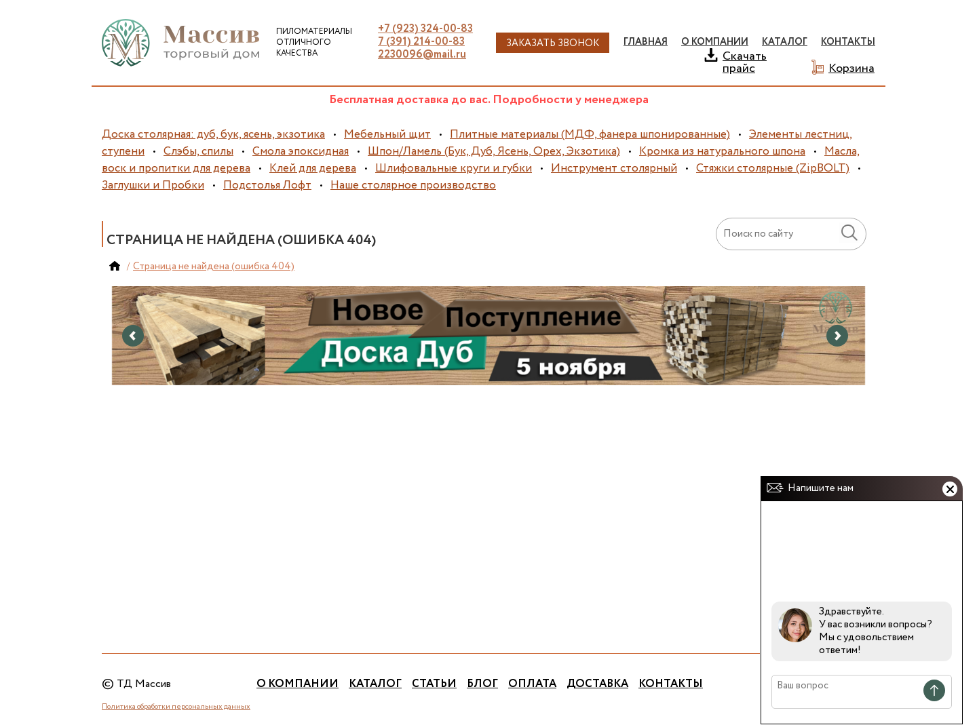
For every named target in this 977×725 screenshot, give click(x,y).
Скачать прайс (745, 61)
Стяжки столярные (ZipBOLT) (772, 168)
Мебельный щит (387, 134)
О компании (297, 684)
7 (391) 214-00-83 (421, 42)
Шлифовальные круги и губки (453, 168)
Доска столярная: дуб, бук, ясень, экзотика (213, 134)
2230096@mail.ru (422, 54)
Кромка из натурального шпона (722, 151)
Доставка (597, 684)
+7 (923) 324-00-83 (425, 29)
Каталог (375, 684)
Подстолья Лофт (267, 185)
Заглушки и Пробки (153, 185)
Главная (646, 42)
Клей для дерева (312, 168)
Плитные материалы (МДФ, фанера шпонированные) (590, 134)
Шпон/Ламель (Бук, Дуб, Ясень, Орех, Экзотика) (494, 151)
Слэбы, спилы (198, 151)
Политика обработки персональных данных (176, 706)
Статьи (434, 684)
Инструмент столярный (614, 168)
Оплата (532, 684)
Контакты (848, 42)
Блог (482, 684)
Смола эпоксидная (300, 151)
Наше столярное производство (413, 185)
